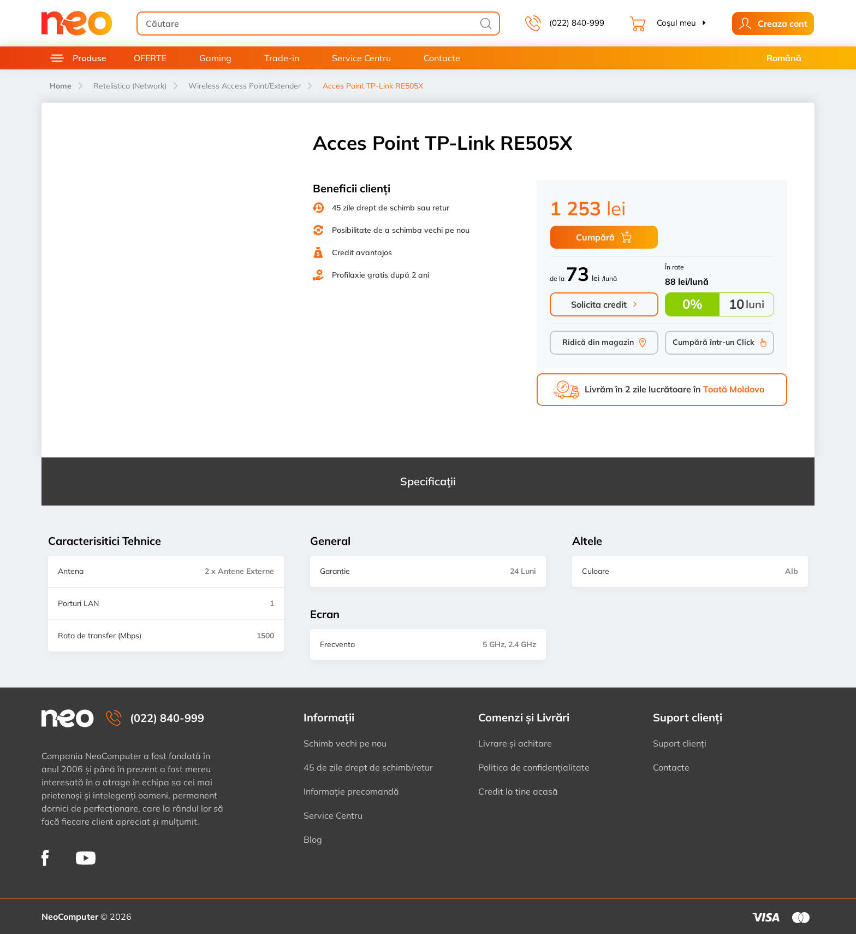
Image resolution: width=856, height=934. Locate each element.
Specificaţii (428, 481)
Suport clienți (679, 743)
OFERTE (150, 57)
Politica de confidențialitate (534, 767)
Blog (313, 839)
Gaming (215, 57)
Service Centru (361, 57)
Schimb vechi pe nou (345, 743)
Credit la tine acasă (518, 791)
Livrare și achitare (515, 743)
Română (783, 57)
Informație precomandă (351, 791)
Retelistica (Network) (130, 86)
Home (61, 86)
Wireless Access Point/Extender (244, 86)
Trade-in (281, 57)
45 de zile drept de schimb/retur (368, 767)
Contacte (442, 57)
